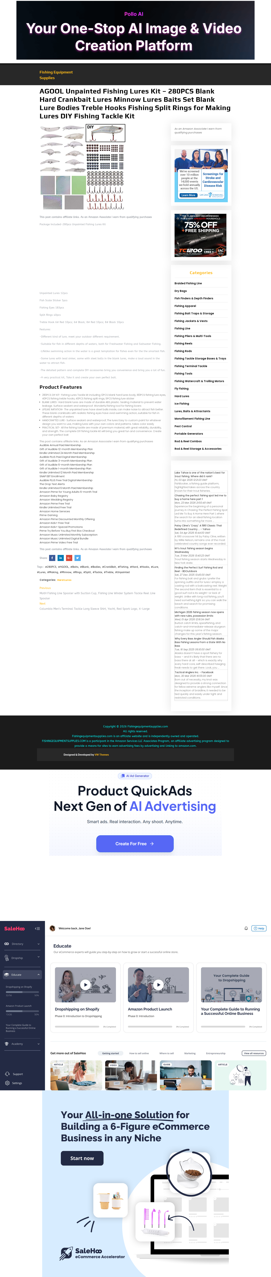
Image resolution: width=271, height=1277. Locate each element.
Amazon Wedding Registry (56, 499)
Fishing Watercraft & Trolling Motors (199, 381)
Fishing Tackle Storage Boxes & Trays (200, 358)
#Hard (134, 566)
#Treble (108, 572)
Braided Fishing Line (188, 283)
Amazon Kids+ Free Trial (54, 523)
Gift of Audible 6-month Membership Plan (66, 464)
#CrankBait (109, 566)
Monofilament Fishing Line (192, 418)
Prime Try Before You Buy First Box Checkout (67, 530)
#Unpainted (122, 572)
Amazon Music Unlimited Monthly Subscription (68, 534)
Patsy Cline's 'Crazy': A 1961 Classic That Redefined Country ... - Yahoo (198, 527)
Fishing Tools (183, 373)
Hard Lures (64, 580)
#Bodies (95, 566)
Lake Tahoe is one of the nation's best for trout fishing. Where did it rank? (200, 474)
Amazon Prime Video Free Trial (59, 542)
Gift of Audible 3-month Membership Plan (66, 460)
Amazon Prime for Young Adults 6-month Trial (68, 492)
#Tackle (97, 572)
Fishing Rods (183, 351)
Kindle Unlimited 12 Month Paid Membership (67, 472)
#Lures (41, 572)
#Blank (84, 566)
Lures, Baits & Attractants (192, 411)
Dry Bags (181, 291)
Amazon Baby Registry (54, 496)
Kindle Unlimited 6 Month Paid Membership (66, 488)
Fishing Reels (183, 343)
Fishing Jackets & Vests (191, 321)
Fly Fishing (182, 388)
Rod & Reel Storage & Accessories (198, 449)
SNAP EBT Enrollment (52, 476)
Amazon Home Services (55, 511)
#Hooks (144, 566)
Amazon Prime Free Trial (55, 503)
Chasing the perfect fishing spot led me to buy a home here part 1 (200, 497)
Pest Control (183, 426)
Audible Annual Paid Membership (60, 445)
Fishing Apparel (185, 306)
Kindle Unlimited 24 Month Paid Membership (67, 453)
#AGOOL (63, 566)
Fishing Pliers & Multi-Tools (193, 336)
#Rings (77, 572)
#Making (52, 572)
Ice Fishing (182, 403)
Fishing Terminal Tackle (191, 366)
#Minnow (65, 572)
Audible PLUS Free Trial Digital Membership (66, 480)
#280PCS (50, 566)
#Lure (154, 566)
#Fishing (123, 566)
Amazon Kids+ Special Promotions (61, 527)
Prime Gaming (49, 515)
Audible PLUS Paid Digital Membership (63, 457)
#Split (87, 572)
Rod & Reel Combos (188, 441)
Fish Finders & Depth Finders (194, 298)
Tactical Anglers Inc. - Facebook (194, 672)
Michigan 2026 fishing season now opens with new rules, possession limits (199, 614)
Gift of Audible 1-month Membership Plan (65, 468)
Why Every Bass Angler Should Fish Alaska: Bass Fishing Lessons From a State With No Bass (200, 642)
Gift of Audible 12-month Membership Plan (66, 449)
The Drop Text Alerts (52, 484)
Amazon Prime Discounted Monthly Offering (67, 519)
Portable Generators (189, 434)
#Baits (74, 566)
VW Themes (101, 754)
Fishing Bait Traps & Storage (194, 313)
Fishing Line (182, 328)
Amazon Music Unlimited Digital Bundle (64, 538)
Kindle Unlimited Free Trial (55, 507)
